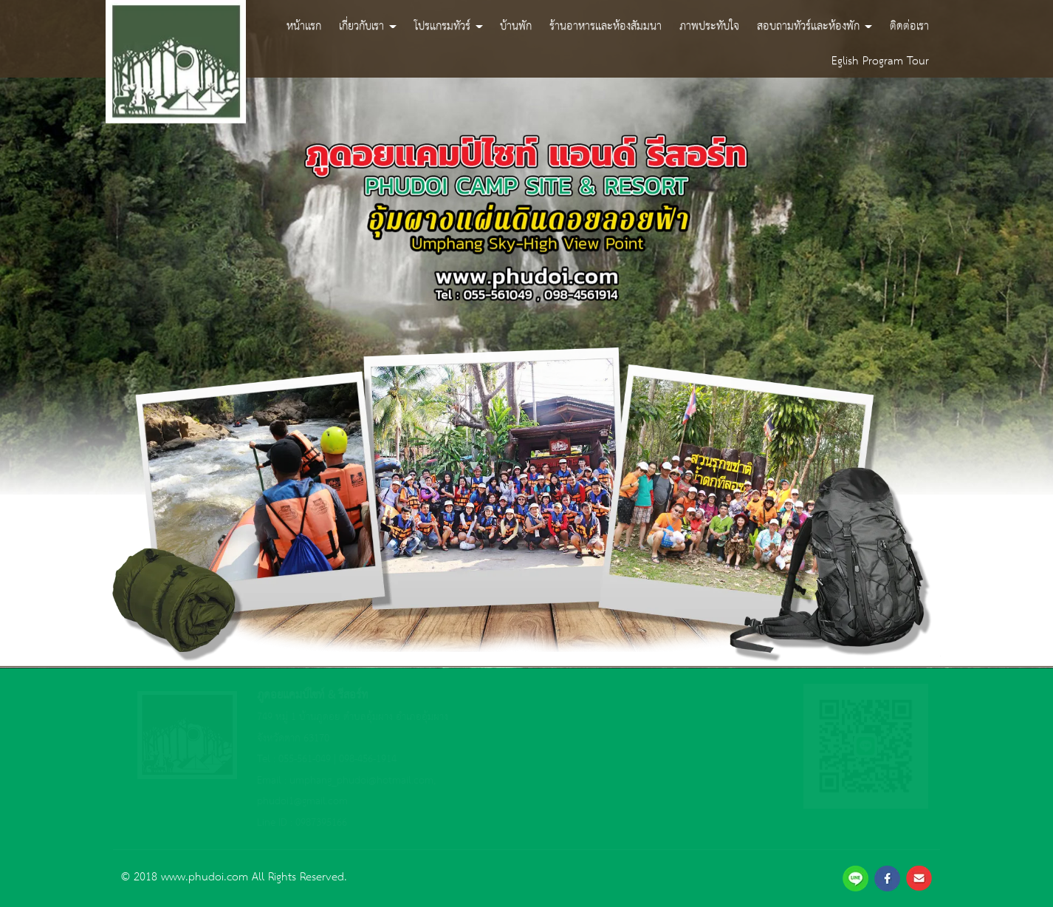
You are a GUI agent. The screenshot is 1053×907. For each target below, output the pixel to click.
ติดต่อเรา (909, 25)
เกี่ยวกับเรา (368, 25)
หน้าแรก (304, 25)
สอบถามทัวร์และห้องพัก (814, 25)
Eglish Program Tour (880, 60)
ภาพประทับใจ (709, 25)
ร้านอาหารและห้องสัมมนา (605, 25)
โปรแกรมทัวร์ (448, 25)
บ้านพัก (516, 25)
